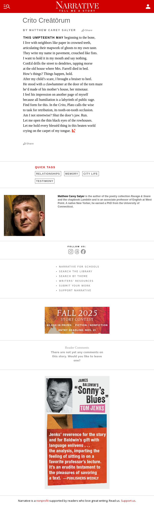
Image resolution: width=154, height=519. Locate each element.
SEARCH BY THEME (73, 276)
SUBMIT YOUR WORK (74, 285)
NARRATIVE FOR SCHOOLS (79, 266)
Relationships (48, 173)
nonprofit (42, 501)
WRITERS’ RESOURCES (76, 281)
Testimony (44, 181)
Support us (128, 501)
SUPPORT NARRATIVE (75, 290)
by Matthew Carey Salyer (49, 30)
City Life (90, 173)
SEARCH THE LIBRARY (75, 271)
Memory (71, 173)
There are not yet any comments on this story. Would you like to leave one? (77, 356)
